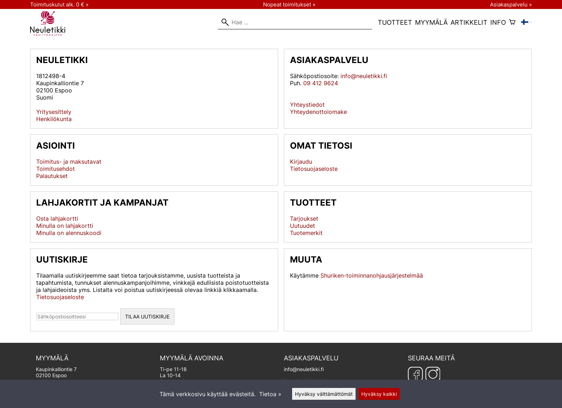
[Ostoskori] (512, 22)
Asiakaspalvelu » (511, 4)
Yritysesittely (53, 111)
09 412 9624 (320, 83)
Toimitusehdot (55, 168)
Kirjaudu (301, 161)
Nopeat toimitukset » (289, 4)
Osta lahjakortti (57, 218)
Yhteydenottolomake (318, 111)
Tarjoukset (304, 218)
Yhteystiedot (307, 104)
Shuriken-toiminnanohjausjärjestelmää (371, 275)
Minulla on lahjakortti (64, 225)
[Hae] (295, 22)
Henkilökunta (54, 119)
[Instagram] (432, 374)
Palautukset (52, 175)
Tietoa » (270, 394)
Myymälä (431, 22)
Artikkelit (469, 22)
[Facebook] (415, 374)
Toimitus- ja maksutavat (68, 161)
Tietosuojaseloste (314, 168)
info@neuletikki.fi (363, 76)
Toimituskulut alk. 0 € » (59, 4)
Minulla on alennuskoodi (68, 232)
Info (498, 22)
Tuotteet (395, 22)
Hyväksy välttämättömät (324, 394)
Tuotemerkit (306, 232)
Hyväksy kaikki (379, 394)
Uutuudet (302, 225)
